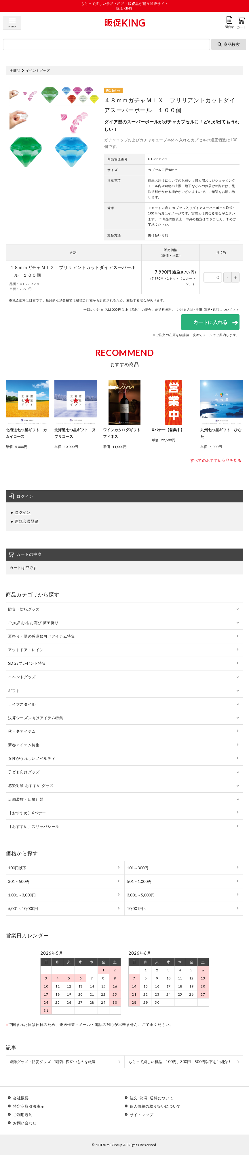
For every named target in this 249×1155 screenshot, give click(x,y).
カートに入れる (210, 322)
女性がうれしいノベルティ (31, 758)
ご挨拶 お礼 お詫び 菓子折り (33, 622)
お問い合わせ (25, 1123)
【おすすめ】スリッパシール (33, 826)
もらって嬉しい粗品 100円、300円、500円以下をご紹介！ (179, 1061)
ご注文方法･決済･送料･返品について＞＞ (208, 309)
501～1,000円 (139, 881)
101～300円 (137, 868)
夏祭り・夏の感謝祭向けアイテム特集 (41, 636)
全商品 (15, 70)
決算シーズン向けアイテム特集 (35, 717)
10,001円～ (137, 908)
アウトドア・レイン (25, 649)
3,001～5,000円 (141, 895)
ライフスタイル (22, 704)
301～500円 (18, 881)
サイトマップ (141, 1115)
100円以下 (17, 868)
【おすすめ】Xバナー (27, 813)
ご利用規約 (23, 1115)
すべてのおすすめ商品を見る (215, 460)
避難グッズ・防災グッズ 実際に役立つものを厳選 (52, 1061)
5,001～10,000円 (23, 908)
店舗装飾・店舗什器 (25, 799)
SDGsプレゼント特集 (27, 663)
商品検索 (229, 44)
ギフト (14, 690)
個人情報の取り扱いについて (155, 1106)
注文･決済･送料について (152, 1098)
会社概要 (21, 1098)
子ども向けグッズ (23, 772)
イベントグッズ (38, 70)
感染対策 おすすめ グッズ (30, 785)
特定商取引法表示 (28, 1106)
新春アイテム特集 (23, 745)
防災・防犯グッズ (23, 609)
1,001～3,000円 (22, 895)
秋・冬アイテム (22, 731)
